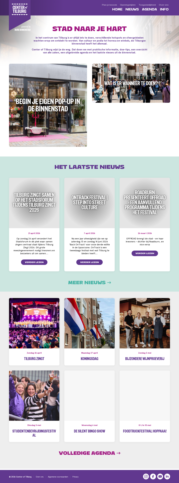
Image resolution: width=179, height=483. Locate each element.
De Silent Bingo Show (89, 432)
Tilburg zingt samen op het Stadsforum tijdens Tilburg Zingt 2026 (34, 203)
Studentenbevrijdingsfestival (34, 434)
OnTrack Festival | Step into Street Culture (90, 204)
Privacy (75, 477)
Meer (89, 282)
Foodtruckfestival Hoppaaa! (144, 432)
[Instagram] (146, 476)
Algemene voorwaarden (58, 477)
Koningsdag (89, 359)
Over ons (40, 477)
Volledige (89, 453)
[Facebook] (153, 476)
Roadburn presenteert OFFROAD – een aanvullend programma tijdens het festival (145, 204)
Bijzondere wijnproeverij (144, 359)
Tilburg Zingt (34, 359)
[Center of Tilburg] (20, 15)
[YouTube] (160, 476)
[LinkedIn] (167, 476)
